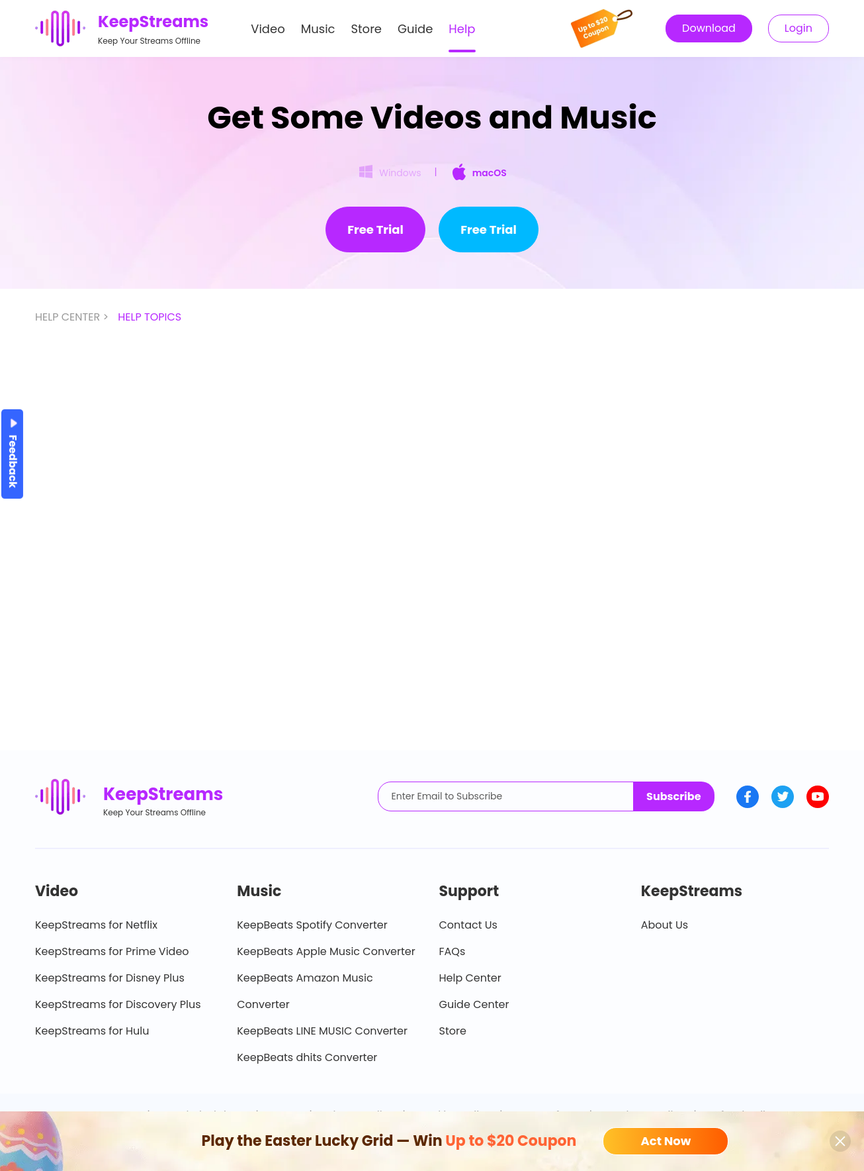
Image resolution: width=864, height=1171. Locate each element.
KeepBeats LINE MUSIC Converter (322, 1031)
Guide (415, 29)
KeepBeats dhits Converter (307, 1057)
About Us (664, 925)
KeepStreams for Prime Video (112, 951)
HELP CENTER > (73, 317)
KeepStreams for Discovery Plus (118, 1004)
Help (462, 29)
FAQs (452, 951)
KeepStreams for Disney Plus (110, 978)
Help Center (470, 978)
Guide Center (474, 1004)
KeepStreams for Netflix (96, 925)
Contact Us (468, 925)
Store (366, 29)
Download (709, 28)
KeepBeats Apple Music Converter (326, 951)
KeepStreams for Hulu (92, 1031)
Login (798, 28)
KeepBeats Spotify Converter (312, 925)
